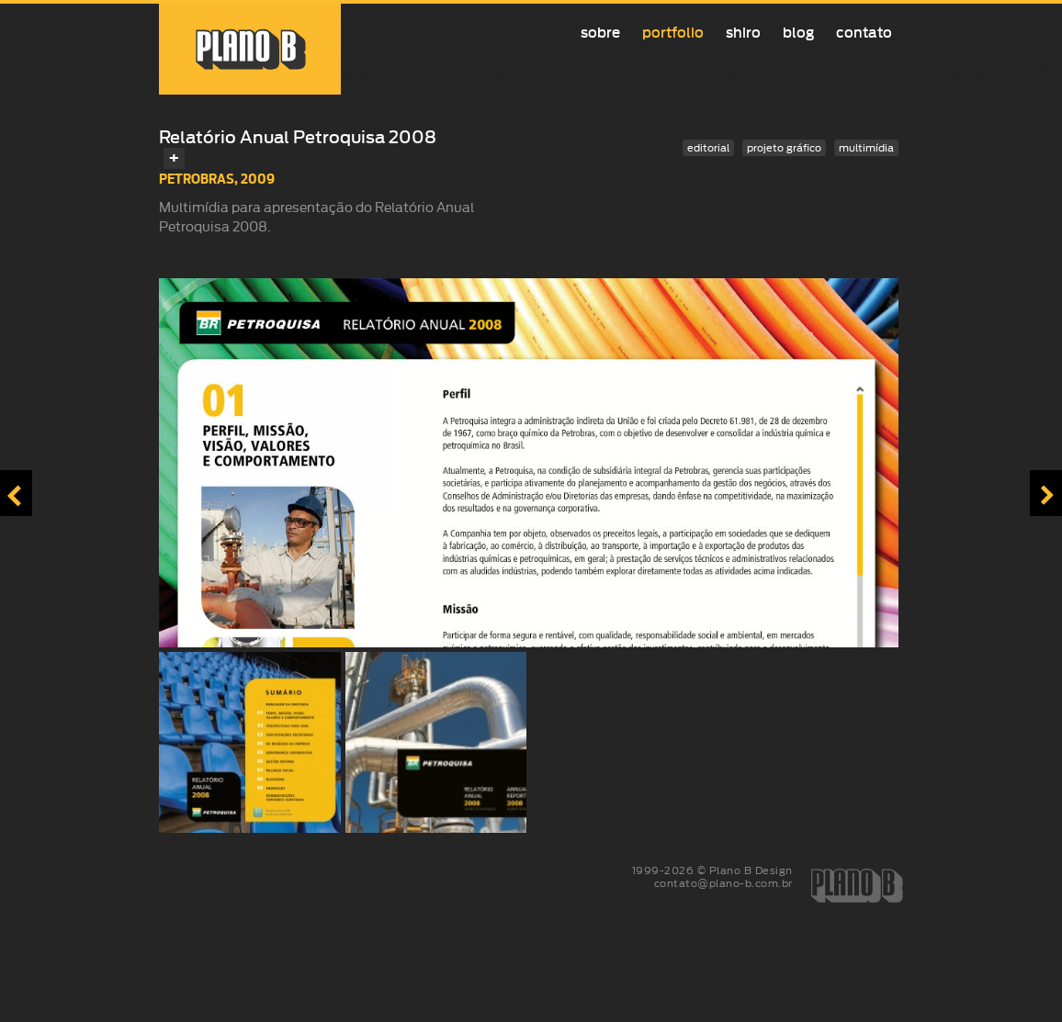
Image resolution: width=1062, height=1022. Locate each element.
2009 (258, 178)
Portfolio (673, 32)
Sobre (600, 32)
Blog (798, 32)
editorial (708, 147)
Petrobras (196, 178)
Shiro (743, 32)
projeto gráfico (784, 147)
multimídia (866, 147)
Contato (864, 32)
